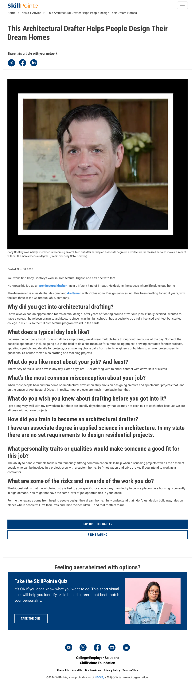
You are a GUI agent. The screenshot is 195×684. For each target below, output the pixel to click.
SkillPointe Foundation (97, 663)
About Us (77, 670)
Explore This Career (97, 524)
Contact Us (63, 670)
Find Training (97, 534)
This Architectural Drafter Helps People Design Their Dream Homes (92, 13)
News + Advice (31, 13)
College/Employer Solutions (97, 658)
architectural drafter (53, 285)
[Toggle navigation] (182, 5)
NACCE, (99, 677)
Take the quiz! (31, 618)
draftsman (74, 293)
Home (11, 13)
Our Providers (93, 670)
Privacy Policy (112, 670)
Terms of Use (130, 670)
